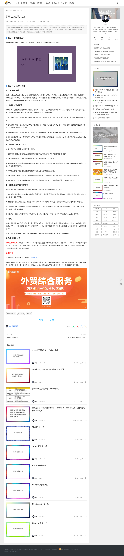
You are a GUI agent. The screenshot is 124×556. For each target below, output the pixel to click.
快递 (105, 220)
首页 (17, 3)
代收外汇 (64, 3)
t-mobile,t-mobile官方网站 (102, 55)
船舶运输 (105, 235)
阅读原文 (34, 257)
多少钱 (114, 217)
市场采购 (71, 3)
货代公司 (114, 220)
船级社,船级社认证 (15, 16)
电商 (105, 217)
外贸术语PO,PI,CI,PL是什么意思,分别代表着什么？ (106, 96)
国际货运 (97, 223)
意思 (97, 220)
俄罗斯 (97, 226)
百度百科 (12, 551)
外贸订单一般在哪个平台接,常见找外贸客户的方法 (106, 101)
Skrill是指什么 (38, 427)
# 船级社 (21, 314)
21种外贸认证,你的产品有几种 (45, 350)
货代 (97, 217)
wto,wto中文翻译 (12, 337)
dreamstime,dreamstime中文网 (104, 51)
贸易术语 (105, 223)
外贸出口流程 (114, 235)
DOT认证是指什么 (40, 484)
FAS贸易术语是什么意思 (102, 118)
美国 (114, 209)
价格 (97, 232)
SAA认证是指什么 (39, 446)
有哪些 (114, 214)
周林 (11, 21)
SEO (106, 232)
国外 (114, 226)
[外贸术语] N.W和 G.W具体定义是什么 (106, 106)
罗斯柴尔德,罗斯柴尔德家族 (102, 48)
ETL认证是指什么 (39, 465)
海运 (97, 211)
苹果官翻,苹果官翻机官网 (101, 58)
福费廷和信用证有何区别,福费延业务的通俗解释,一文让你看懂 (106, 113)
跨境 (105, 226)
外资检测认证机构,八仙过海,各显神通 (48, 369)
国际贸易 (105, 214)
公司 (105, 211)
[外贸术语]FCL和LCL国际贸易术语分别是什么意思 (106, 91)
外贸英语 (39, 3)
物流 (97, 229)
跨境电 (114, 211)
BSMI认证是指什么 (40, 503)
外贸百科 (15, 11)
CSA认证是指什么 (39, 523)
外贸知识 (32, 3)
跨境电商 (97, 209)
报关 (97, 214)
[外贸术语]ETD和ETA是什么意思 (104, 109)
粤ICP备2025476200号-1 (44, 549)
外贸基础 (24, 3)
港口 (114, 229)
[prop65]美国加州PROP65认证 (45, 388)
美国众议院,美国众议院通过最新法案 (105, 61)
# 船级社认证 (11, 314)
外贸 (105, 209)
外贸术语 (47, 3)
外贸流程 (114, 232)
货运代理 (97, 235)
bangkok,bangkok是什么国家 (77, 337)
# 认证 (29, 314)
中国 (114, 223)
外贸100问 (55, 3)
